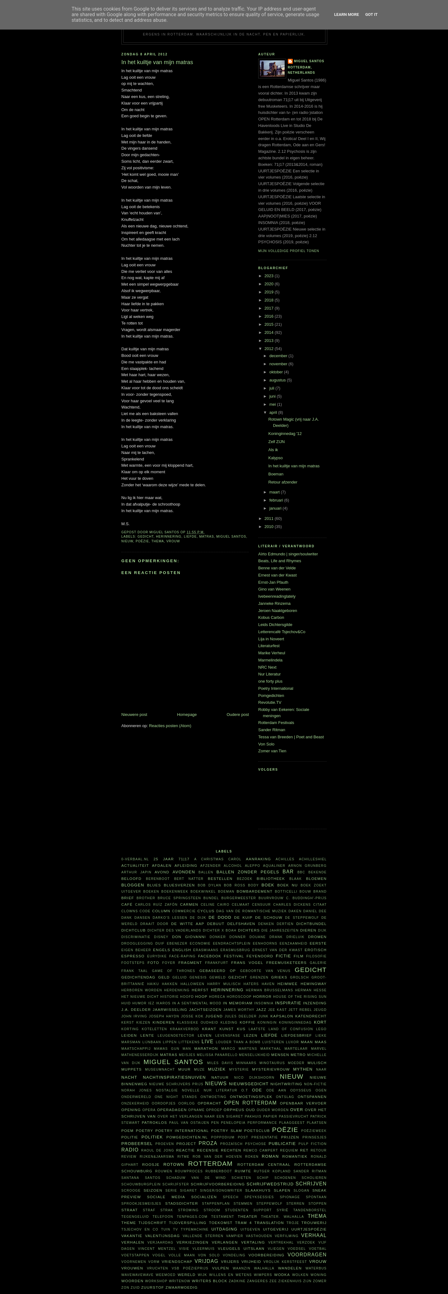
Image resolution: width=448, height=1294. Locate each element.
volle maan (182, 1255)
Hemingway (314, 984)
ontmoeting (213, 1097)
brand (320, 891)
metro (298, 1055)
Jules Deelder (241, 1016)
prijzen (290, 1137)
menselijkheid (254, 1055)
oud (250, 1110)
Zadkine (237, 1281)
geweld (217, 977)
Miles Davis (220, 1063)
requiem (289, 1150)
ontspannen (312, 1097)
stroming (188, 1210)
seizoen (153, 1190)
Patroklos (154, 1122)
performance (262, 1122)
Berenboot (158, 879)
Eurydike (157, 956)
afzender (210, 865)
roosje (151, 1164)
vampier (234, 1236)
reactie (185, 1150)
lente (147, 1035)
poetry (144, 1130)
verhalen (132, 1242)
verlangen (225, 1242)
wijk (202, 1275)
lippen (170, 1042)
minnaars (246, 1063)
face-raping (182, 956)
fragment (190, 962)
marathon (206, 1048)
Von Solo (266, 744)
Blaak (295, 879)
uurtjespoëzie (309, 1229)
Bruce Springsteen (179, 898)
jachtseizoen (205, 1009)
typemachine (194, 1229)
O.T (244, 1090)
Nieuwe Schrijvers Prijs (176, 1084)
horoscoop (239, 996)
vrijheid (251, 1261)
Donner (238, 937)
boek (268, 885)
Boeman (275, 474)
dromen (317, 937)
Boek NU (287, 885)
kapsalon (281, 1016)
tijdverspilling (188, 1223)
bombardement (255, 891)
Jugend (214, 1016)
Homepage (187, 714)
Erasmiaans (205, 950)
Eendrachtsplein (231, 943)
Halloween (192, 984)
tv (175, 1229)
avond (162, 872)
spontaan (316, 1197)
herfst (200, 990)
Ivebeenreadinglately (277, 596)
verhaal (314, 1235)
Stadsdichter (181, 1203)
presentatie (264, 1137)
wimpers (263, 1275)
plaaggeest (292, 1122)
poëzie (142, 541)
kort (320, 1022)
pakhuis (253, 1116)
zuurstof (152, 1287)
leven (205, 1035)
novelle (191, 1090)
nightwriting (286, 1084)
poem (127, 1130)
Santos (153, 1178)
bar (288, 871)
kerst (127, 1022)
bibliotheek (271, 878)
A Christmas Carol (217, 859)
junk (263, 1016)
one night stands (176, 1097)
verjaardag (160, 1242)
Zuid (135, 1287)
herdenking (176, 990)
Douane (258, 937)
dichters (249, 930)
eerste (318, 943)
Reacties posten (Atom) (170, 725)
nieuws (216, 1083)
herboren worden (141, 990)
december (278, 355)
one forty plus (270, 681)
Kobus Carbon (271, 617)
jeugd (320, 1009)
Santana (130, 1178)
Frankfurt (216, 963)
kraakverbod (184, 1029)
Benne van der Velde (277, 568)
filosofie (316, 956)
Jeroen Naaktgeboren (277, 610)
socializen (204, 1197)
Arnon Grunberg (307, 865)
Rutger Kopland (272, 1171)
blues (154, 885)
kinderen (164, 1022)
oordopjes (164, 1103)
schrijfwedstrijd (270, 1184)
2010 (269, 526)
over (296, 1109)
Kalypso (275, 457)
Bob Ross (234, 885)
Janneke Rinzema (274, 603)
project (186, 1144)
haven (268, 984)
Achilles (285, 859)
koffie (247, 1022)
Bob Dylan (209, 885)
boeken (151, 891)
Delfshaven (241, 924)
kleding (229, 1022)
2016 (269, 316)
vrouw (173, 541)
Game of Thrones (173, 971)
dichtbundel (311, 924)
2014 (269, 332)
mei (273, 404)
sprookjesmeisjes (141, 1203)
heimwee (288, 984)
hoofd (187, 996)
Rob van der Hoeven (217, 1156)
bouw (305, 891)
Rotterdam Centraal (264, 1164)
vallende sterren (203, 1236)
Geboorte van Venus (265, 971)
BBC (301, 872)
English (181, 950)
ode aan (276, 1090)
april (273, 412)
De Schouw (268, 917)
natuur (220, 1077)
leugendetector (176, 1035)
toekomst (221, 1223)
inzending (315, 1003)
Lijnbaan (151, 1042)
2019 (269, 292)
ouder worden (273, 1110)
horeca (217, 996)
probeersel (137, 1143)
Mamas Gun (167, 1048)
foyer (168, 963)
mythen (303, 1069)
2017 (269, 308)
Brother (146, 898)
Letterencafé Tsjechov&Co (282, 631)
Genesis (198, 977)
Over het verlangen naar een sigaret (200, 1116)
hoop (201, 996)
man (187, 1048)
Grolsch (299, 977)
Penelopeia (233, 1122)
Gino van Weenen (274, 589)
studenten (237, 1210)
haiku (153, 984)
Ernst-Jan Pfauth (273, 582)
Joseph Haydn (164, 1016)
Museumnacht (160, 1069)
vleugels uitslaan (241, 1248)
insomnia (263, 1003)
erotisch (316, 950)
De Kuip (243, 917)
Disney (161, 937)
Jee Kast (277, 1009)
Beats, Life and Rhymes (279, 560)
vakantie (131, 1236)
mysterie (239, 1069)
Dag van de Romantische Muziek (251, 911)
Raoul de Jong (157, 1150)
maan (307, 1042)
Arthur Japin (136, 872)
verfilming (287, 1236)
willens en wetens (230, 1275)
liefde (190, 536)
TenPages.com (192, 1216)
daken (294, 911)
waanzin (241, 1268)
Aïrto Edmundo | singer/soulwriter (288, 554)
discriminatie (136, 937)
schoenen (285, 1178)
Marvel (319, 1048)
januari (276, 508)
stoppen (317, 1203)
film (299, 956)
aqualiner (274, 865)
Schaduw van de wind (196, 1178)
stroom (211, 1210)
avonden (184, 872)
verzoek (306, 1242)
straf (149, 1210)
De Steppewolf (302, 917)
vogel (159, 1255)
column (161, 911)
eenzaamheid (293, 943)
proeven (164, 1144)
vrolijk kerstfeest (285, 1262)
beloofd (131, 878)
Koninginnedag (295, 1022)
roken (252, 1156)
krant (209, 1029)
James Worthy (238, 1009)
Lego (321, 1029)
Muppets (131, 1069)
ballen (205, 872)
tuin (165, 1229)
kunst (226, 1029)
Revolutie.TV (269, 702)
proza (208, 1143)
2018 (269, 300)
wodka (282, 1275)
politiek (152, 1137)
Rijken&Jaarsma (157, 1156)
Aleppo (252, 865)
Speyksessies (259, 1197)
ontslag (285, 1097)
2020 (269, 284)
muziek (217, 1069)
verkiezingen (193, 1242)
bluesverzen (179, 885)
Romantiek (294, 1156)
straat (129, 1210)
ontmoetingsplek (251, 1097)
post (243, 1137)
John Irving (134, 1016)
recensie (208, 1150)
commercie (184, 911)
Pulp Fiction (313, 1144)
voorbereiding (267, 1255)
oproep (214, 1110)
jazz (261, 1009)
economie (200, 943)
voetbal (318, 1248)
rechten (231, 1150)
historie (169, 996)
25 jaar (163, 859)
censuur (261, 904)
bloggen (132, 885)
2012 (269, 348)
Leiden (129, 1035)
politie (129, 1137)
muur (184, 1069)
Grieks (279, 977)
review (129, 1156)
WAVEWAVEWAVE (137, 1275)
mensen (280, 1055)
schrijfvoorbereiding (218, 1184)
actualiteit (135, 865)
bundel (211, 898)
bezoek (244, 879)
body (253, 885)
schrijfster (175, 1184)
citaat (320, 904)
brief (127, 898)
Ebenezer (177, 943)
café (127, 904)
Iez (151, 1003)
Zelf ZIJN (276, 441)
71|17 (184, 859)
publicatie (282, 1143)
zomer (320, 1281)
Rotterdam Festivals (276, 722)
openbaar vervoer (303, 1103)
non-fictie (315, 1084)
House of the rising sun (300, 996)
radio (130, 1149)
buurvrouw (271, 898)
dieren (308, 930)
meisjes (187, 1055)
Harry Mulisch (223, 984)
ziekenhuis (290, 1281)
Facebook (210, 956)
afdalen (161, 865)
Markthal (270, 1048)
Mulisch (317, 1063)
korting (130, 1029)
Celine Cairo (215, 904)
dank (126, 917)
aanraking (258, 859)
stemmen (243, 1203)
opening (131, 1110)
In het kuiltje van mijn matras (294, 466)
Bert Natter (189, 879)
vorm (154, 1262)
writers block (209, 1281)
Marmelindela (270, 660)
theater (247, 1216)
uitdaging (224, 1229)
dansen (142, 917)
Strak (166, 1210)
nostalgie (167, 1090)
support (262, 1210)
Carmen (189, 904)
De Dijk (198, 917)
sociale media (166, 1197)
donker (218, 937)
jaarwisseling (170, 1009)
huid (126, 1003)
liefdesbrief (296, 1035)
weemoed (166, 1275)
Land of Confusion (290, 1029)
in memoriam (238, 1003)
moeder (296, 1063)
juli (272, 388)
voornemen (133, 1262)
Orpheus (234, 1110)
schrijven (311, 1183)
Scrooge (131, 1190)
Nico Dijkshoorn (254, 1077)
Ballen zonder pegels (248, 872)
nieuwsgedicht (248, 1083)
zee (273, 1281)
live (208, 1041)
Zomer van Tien (272, 751)
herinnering (168, 536)
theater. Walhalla (282, 1216)
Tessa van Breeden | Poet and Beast (291, 737)
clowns (129, 911)
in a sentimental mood (196, 1003)
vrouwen (132, 1268)
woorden (132, 1281)
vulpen (220, 1268)
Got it (371, 14)
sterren (295, 1203)
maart (275, 492)
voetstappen (135, 1255)
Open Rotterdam (250, 1102)
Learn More (346, 14)
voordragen (307, 1254)
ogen (321, 1090)
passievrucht (294, 1116)
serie (171, 1190)
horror (262, 996)
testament (222, 1216)
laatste (257, 1029)
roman (270, 1156)
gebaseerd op (217, 971)
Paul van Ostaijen (189, 1122)
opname (196, 1110)
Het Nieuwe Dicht (140, 996)
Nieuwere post (134, 714)
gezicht (237, 977)
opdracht (209, 1103)
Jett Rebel (300, 1009)
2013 (269, 340)
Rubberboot (218, 1171)
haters (251, 984)
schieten (241, 1178)
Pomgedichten (271, 695)
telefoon (162, 1216)
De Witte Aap (187, 924)
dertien (285, 924)
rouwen (163, 1171)
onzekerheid (135, 1103)
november (278, 364)
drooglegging (137, 943)
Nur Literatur (269, 674)
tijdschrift (152, 1223)
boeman (226, 891)
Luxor (292, 1042)
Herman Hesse (311, 990)
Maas (321, 1042)
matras (206, 536)
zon (125, 1287)
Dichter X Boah (219, 930)
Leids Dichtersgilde (275, 624)
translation (269, 1223)
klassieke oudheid (197, 1022)
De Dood (220, 917)
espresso (133, 956)
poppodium (223, 1137)
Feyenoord (259, 956)
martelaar (296, 1048)
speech (231, 1197)
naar (321, 1069)
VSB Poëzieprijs (190, 1268)
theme (128, 1223)
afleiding (186, 865)
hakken (170, 984)
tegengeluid (135, 1216)
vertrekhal (281, 1242)
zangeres (257, 1281)
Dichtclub (133, 930)
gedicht (146, 536)
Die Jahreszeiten (280, 930)
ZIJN (307, 1281)
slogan (302, 1190)
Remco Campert (260, 1150)
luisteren (273, 1042)
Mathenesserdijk (140, 1055)
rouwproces (189, 1171)
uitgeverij (275, 1229)
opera (149, 1110)
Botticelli (286, 891)
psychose (255, 1144)
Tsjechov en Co (139, 1229)
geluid (179, 977)
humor (140, 1003)
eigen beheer (136, 950)
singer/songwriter (221, 1190)
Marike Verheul (271, 653)
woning (318, 1275)
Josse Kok (192, 1016)
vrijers (230, 1261)
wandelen (290, 1268)
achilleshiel (313, 859)
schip (262, 1178)
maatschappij (136, 1048)
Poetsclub (257, 1130)
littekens (189, 1042)
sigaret (188, 1190)
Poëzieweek (314, 1131)
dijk (322, 930)
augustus (278, 380)
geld (164, 977)
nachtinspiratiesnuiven (174, 1077)
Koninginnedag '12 (284, 433)
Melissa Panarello (217, 1055)
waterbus (316, 1268)
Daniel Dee (315, 911)
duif (160, 943)
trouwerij (314, 1223)
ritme (183, 1156)
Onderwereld (136, 1097)
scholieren (314, 1178)
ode (257, 1090)
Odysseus (300, 1090)
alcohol (233, 865)
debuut (216, 924)
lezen (250, 1035)
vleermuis (204, 1248)
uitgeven (250, 1229)
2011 (269, 518)
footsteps (133, 963)
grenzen (259, 977)
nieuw (127, 541)
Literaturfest (269, 645)
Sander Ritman (271, 729)
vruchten (157, 1268)
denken (266, 924)
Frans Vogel (247, 962)
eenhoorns (265, 943)
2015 (269, 324)
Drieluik (295, 937)
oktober (276, 372)
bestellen (220, 878)
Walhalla (264, 1268)
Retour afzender (282, 482)
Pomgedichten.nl (187, 1137)
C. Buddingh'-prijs (306, 898)
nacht (129, 1077)
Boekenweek (174, 891)
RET (304, 1150)
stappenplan (216, 1203)
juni (273, 396)
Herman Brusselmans (269, 990)
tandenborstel (310, 1210)
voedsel (297, 1248)
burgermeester (239, 898)
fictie (283, 956)
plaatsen (317, 1122)
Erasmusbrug (235, 950)
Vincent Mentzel (157, 1248)
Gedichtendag (138, 977)
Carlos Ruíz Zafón (156, 904)
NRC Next (267, 667)
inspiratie (288, 1003)
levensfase (227, 1035)
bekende (317, 872)
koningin (267, 1022)
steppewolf (269, 1203)
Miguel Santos (231, 536)
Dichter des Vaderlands (174, 930)
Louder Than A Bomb (238, 1042)
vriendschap (177, 1261)
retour (319, 1150)
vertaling (253, 1242)
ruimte (243, 1171)
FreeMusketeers (286, 962)
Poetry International (275, 688)
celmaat (241, 904)
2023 (269, 275)
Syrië (282, 1210)
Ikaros (163, 1003)
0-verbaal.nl (135, 859)
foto (153, 962)
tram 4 (243, 1223)
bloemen (316, 878)
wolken (300, 1275)
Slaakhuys (258, 1190)
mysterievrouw (271, 1069)
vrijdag (207, 1261)
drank (276, 937)
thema (158, 541)
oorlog (186, 1103)
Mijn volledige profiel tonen (288, 251)
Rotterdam (210, 1163)
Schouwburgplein (141, 1184)
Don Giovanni (189, 937)
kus (241, 1029)
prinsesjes (314, 1137)
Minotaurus (272, 1063)
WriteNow (179, 1281)
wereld (187, 1275)
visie (184, 1248)
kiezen (143, 1022)
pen (215, 1122)
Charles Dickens (292, 904)
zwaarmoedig (182, 1287)
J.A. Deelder (136, 1009)
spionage (290, 1197)
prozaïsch (231, 1144)
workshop (156, 1281)
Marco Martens (239, 1048)
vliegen (276, 1248)
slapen (282, 1190)
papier (270, 1116)
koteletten (154, 1029)
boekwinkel (203, 891)
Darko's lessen (170, 917)
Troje (293, 1223)
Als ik (273, 449)
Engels (161, 950)
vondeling (234, 1255)
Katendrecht (311, 1016)
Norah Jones (136, 1090)
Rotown (173, 1164)
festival (234, 956)
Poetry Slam (226, 1130)
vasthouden (259, 1236)
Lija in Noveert (271, 639)
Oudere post (237, 714)
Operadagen (172, 1110)
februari (276, 500)
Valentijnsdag (162, 1236)
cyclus (206, 911)
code (145, 911)
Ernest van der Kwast (277, 575)
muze (199, 1069)
